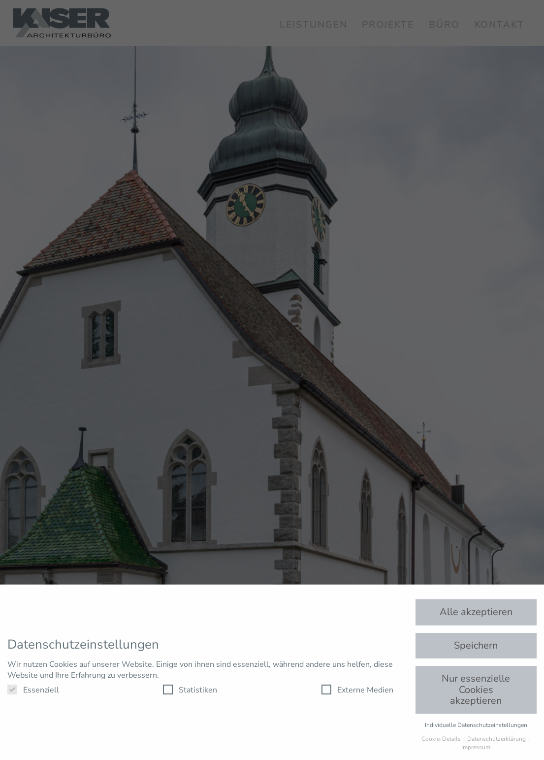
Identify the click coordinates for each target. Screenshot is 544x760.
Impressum (475, 747)
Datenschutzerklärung (497, 739)
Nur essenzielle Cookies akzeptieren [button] (476, 689)
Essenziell (33, 690)
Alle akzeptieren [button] (476, 612)
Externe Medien (357, 690)
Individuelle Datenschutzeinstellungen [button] (476, 725)
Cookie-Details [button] (441, 739)
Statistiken (190, 690)
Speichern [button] (476, 645)
